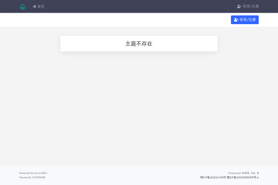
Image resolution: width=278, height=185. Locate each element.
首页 (39, 6)
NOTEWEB (39, 177)
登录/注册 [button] (245, 20)
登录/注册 (248, 6)
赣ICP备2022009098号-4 (243, 177)
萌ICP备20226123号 (213, 177)
